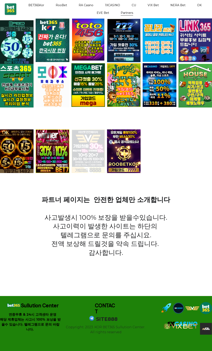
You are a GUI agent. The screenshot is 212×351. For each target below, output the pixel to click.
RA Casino (86, 5)
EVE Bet (103, 13)
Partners (127, 13)
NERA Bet (178, 5)
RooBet (61, 5)
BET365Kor (36, 5)
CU (134, 5)
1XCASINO (112, 5)
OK (199, 5)
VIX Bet (153, 5)
